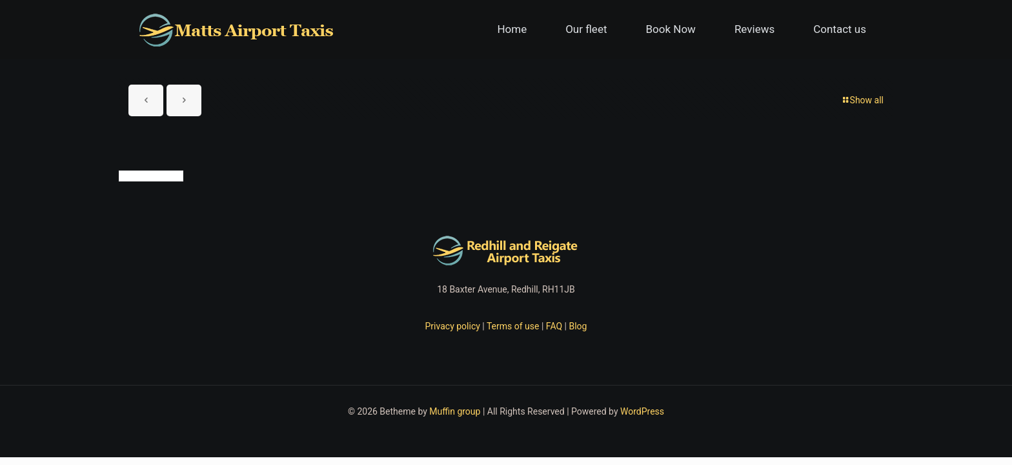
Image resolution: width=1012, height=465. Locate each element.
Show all (862, 100)
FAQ (554, 326)
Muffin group (454, 411)
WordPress (642, 411)
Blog (578, 326)
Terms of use (513, 326)
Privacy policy (452, 326)
